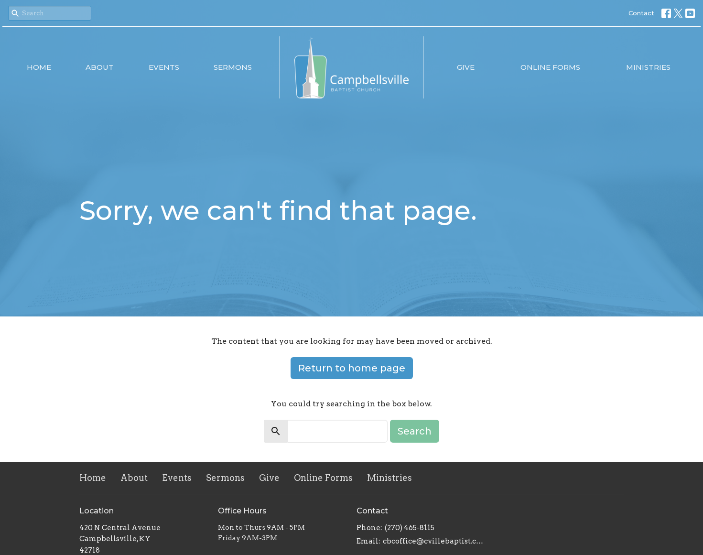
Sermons (233, 67)
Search (415, 431)
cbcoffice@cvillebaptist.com (434, 541)
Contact (641, 13)
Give (466, 67)
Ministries (648, 67)
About (100, 67)
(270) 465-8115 (409, 527)
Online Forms (550, 67)
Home (39, 67)
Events (164, 67)
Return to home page (351, 368)
